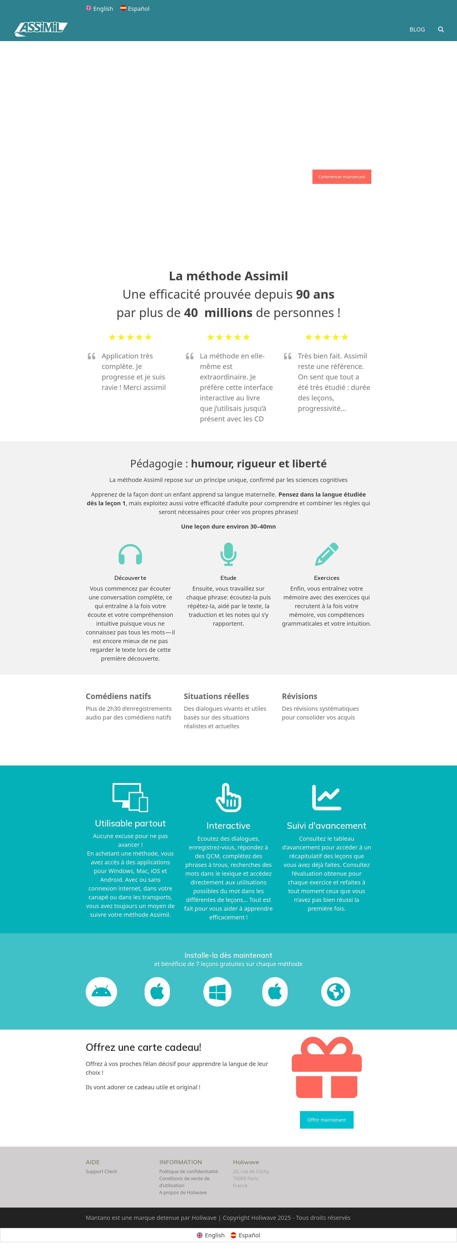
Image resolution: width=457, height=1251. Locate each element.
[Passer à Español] (135, 8)
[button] (445, 29)
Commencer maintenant (342, 177)
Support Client (101, 1171)
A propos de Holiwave (183, 1192)
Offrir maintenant (326, 1120)
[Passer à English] (99, 8)
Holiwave (246, 1162)
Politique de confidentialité (188, 1171)
